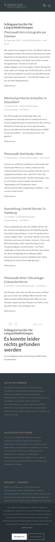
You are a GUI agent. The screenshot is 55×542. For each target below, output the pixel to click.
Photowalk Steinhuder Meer (23, 153)
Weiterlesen (10, 85)
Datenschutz (27, 527)
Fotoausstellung (10, 110)
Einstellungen (36, 536)
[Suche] (43, 6)
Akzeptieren (19, 536)
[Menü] (49, 5)
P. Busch (26, 110)
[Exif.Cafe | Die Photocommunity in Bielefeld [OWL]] (23, 6)
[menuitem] (43, 6)
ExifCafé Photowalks (32, 40)
